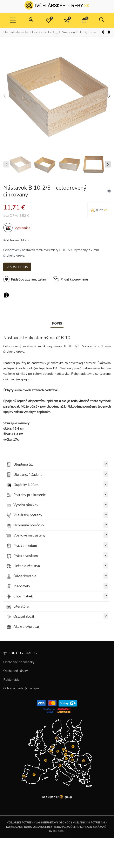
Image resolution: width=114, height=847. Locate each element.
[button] (48, 20)
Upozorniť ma (17, 267)
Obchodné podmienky (18, 662)
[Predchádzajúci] (103, 32)
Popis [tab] (57, 323)
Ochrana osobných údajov (21, 688)
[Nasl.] (109, 32)
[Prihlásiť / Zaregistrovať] (30, 20)
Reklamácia (11, 679)
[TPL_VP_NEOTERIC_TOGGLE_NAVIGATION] (12, 20)
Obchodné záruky (15, 671)
